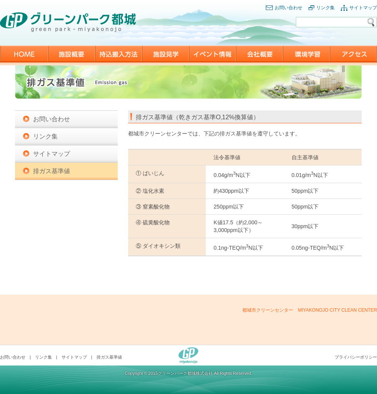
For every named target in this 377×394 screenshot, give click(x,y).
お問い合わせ (288, 7)
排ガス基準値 (51, 171)
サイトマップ (363, 7)
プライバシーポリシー (356, 357)
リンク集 (325, 7)
